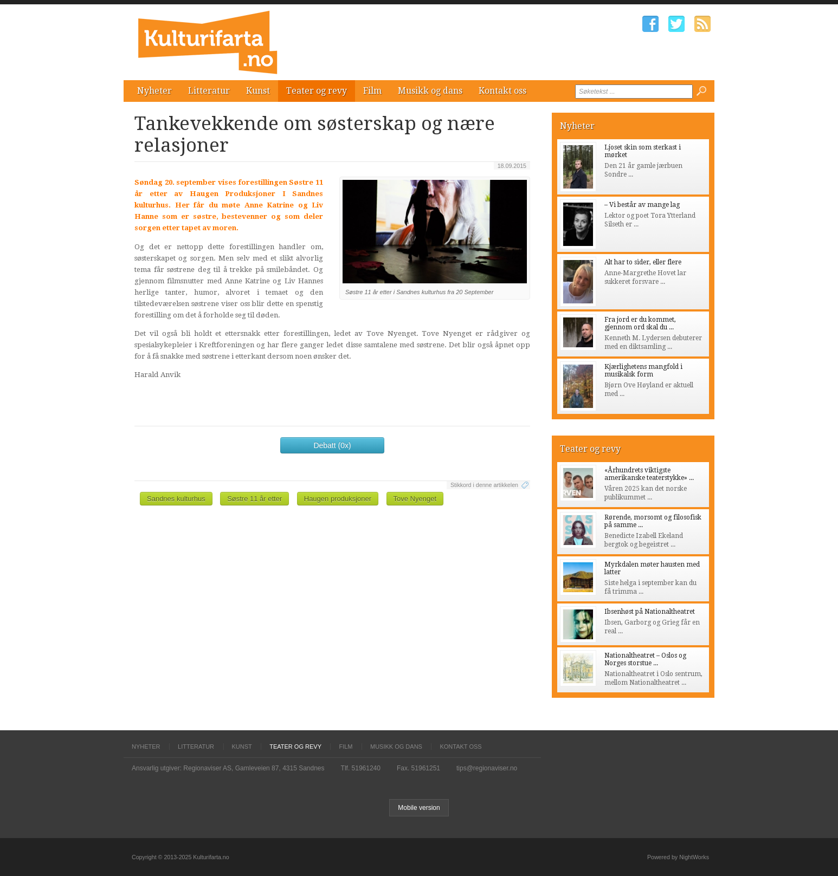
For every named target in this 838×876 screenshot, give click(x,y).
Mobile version (419, 808)
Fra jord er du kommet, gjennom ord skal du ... (640, 323)
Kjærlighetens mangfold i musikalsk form (643, 370)
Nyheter (154, 91)
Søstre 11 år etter (254, 499)
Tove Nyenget (415, 499)
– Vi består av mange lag (642, 205)
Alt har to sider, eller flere (642, 262)
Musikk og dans (430, 91)
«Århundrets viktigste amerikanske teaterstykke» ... (649, 474)
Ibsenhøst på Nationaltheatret (649, 611)
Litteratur (209, 91)
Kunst (258, 91)
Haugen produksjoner (337, 499)
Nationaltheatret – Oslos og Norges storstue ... (645, 659)
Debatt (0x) (332, 445)
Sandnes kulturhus (176, 499)
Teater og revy (316, 91)
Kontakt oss (502, 91)
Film (372, 91)
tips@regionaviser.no (486, 768)
